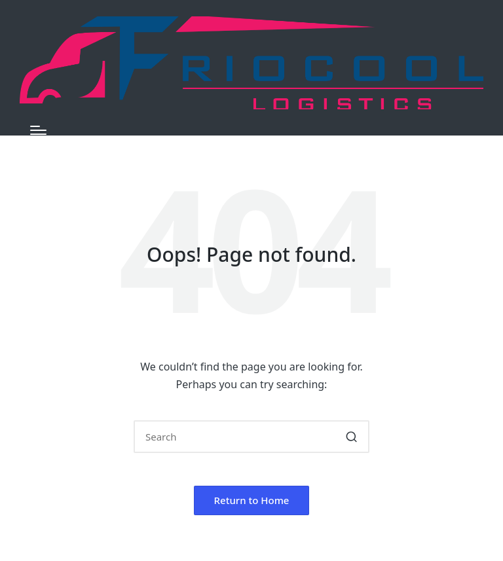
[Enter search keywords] (251, 436)
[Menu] (38, 130)
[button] (351, 436)
